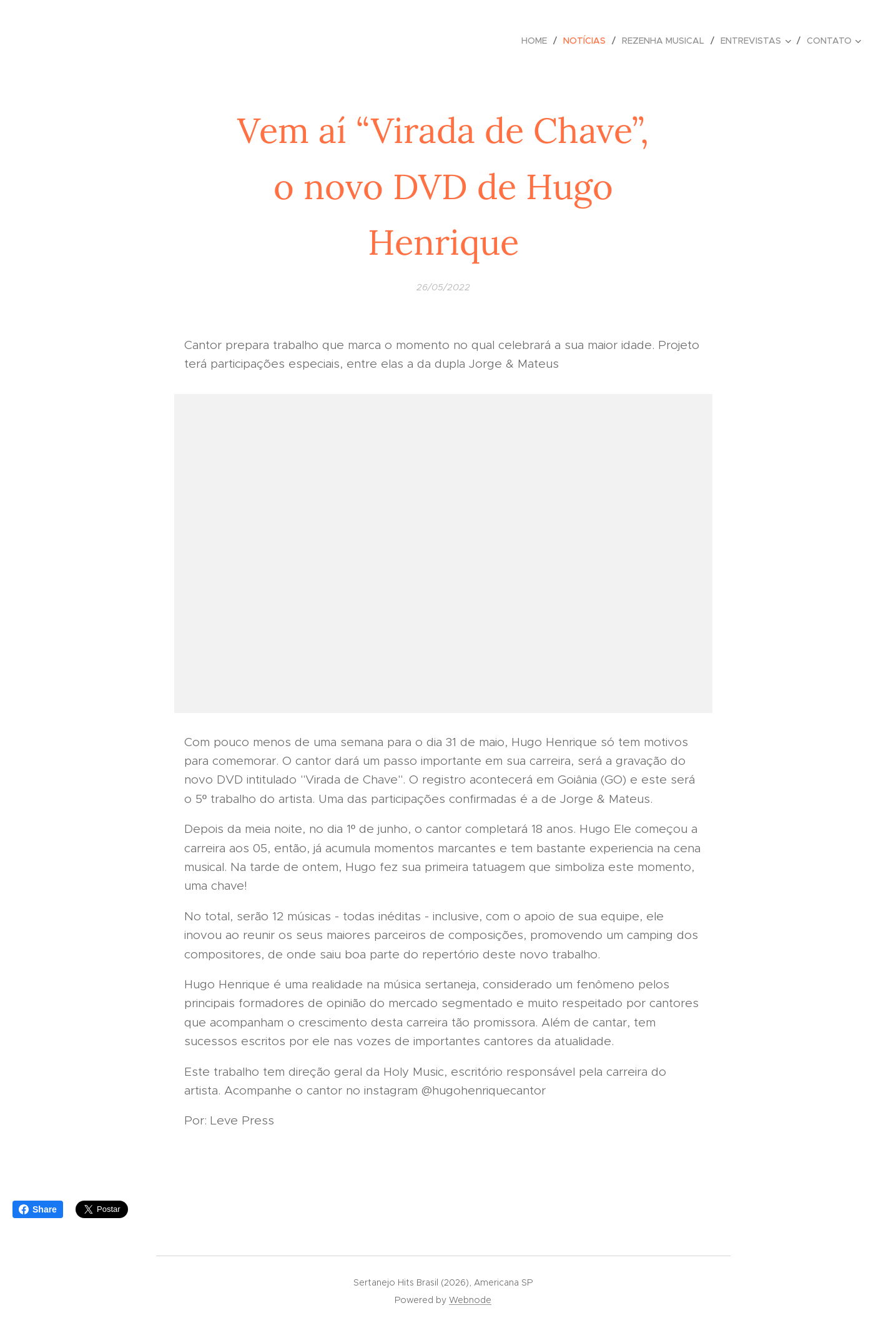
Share (38, 1209)
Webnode (470, 1300)
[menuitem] (537, 40)
